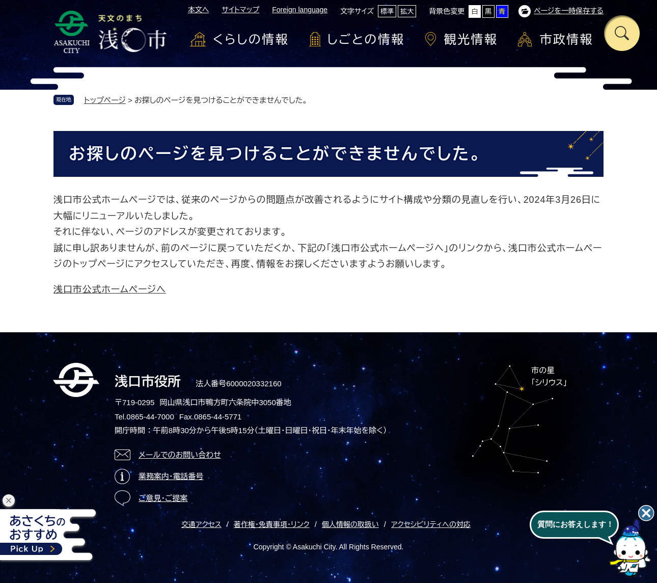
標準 (387, 11)
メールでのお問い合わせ (180, 454)
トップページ (105, 100)
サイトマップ (240, 10)
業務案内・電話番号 (171, 476)
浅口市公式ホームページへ (109, 289)
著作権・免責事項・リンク (272, 524)
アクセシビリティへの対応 (431, 524)
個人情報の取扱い (350, 524)
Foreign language (299, 10)
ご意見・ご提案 (163, 498)
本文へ (198, 10)
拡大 (407, 11)
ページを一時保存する (569, 11)
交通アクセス (201, 524)
